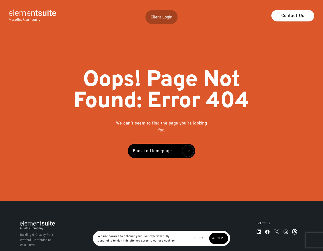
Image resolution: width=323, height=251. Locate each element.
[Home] (28, 15)
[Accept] (218, 238)
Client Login (161, 17)
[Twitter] (277, 231)
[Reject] (198, 238)
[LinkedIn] (259, 232)
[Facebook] (267, 232)
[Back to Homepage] (161, 151)
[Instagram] (286, 232)
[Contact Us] (292, 15)
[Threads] (295, 231)
